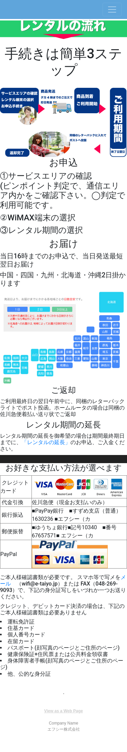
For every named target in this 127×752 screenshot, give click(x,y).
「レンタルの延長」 (46, 442)
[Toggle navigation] (112, 9)
